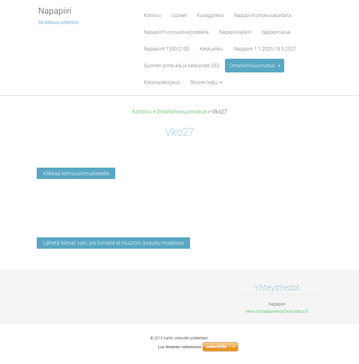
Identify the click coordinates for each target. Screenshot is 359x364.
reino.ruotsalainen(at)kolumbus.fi (277, 311)
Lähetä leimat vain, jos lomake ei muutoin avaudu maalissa (113, 243)
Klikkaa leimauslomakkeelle (76, 173)
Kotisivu (141, 112)
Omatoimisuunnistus (182, 112)
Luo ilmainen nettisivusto (179, 347)
